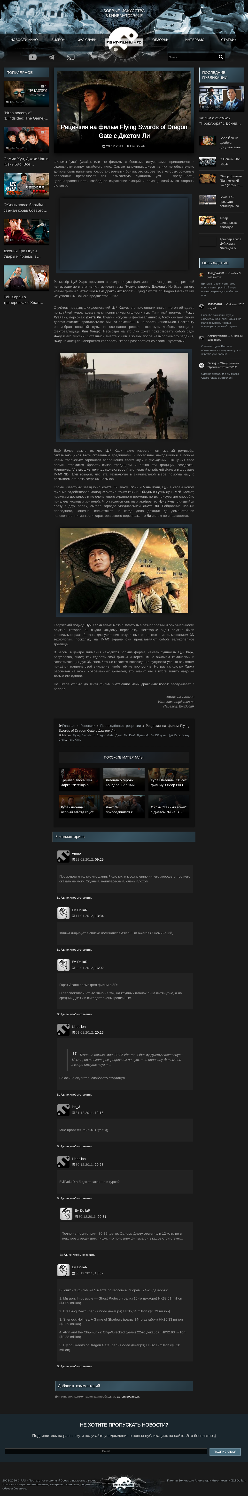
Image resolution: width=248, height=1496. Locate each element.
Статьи (227, 40)
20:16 (99, 1032)
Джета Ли (93, 317)
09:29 (99, 859)
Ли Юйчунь (158, 735)
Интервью (194, 40)
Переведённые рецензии (120, 726)
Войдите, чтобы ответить (74, 897)
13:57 (99, 1273)
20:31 (102, 1216)
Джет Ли (121, 735)
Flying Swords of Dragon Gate (93, 735)
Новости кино (24, 40)
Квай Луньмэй (138, 735)
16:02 (99, 968)
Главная (68, 726)
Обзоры (159, 40)
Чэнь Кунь (74, 739)
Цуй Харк (174, 735)
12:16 (99, 1113)
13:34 (99, 916)
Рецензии (87, 726)
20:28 (99, 1164)
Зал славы (87, 40)
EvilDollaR (138, 146)
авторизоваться (128, 1396)
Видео (57, 40)
